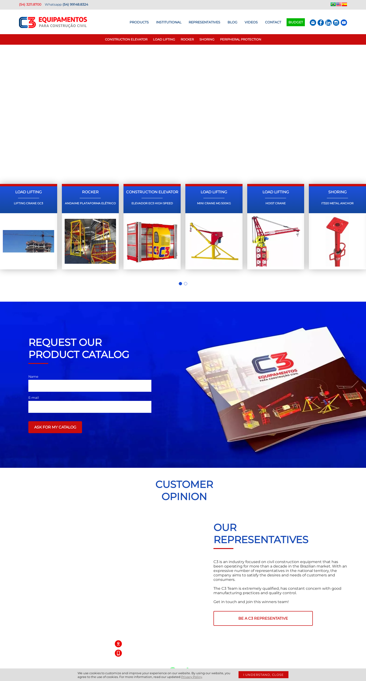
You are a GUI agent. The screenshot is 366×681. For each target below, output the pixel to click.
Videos (251, 22)
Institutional (168, 22)
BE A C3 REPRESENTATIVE (263, 618)
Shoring (206, 39)
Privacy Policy (191, 677)
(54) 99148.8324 (75, 4)
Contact (273, 22)
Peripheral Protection (240, 39)
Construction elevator (126, 39)
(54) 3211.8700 (30, 4)
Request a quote (129, 132)
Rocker (187, 39)
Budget (295, 22)
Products (139, 22)
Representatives (204, 22)
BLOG (232, 22)
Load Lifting (164, 39)
